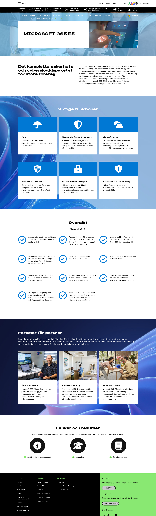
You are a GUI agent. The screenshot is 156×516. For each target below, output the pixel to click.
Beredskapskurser (120, 457)
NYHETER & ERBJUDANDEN (38, 9)
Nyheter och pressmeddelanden (24, 498)
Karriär (19, 486)
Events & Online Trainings (65, 486)
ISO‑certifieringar (23, 510)
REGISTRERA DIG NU (110, 503)
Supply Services (42, 501)
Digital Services (42, 482)
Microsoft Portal (22, 9)
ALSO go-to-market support (39, 457)
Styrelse (20, 482)
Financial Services (43, 486)
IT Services (41, 490)
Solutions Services (43, 497)
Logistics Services (43, 493)
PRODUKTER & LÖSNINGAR (56, 9)
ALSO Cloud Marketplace (74, 9)
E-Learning (121, 9)
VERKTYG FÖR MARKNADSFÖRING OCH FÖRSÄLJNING (98, 9)
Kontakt (101, 3)
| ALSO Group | (144, 3)
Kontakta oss (108, 488)
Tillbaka (23, 16)
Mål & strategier (22, 506)
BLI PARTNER (135, 9)
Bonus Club (61, 482)
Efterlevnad (21, 490)
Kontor (19, 493)
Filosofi (19, 503)
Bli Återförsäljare (63, 490)
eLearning (80, 457)
